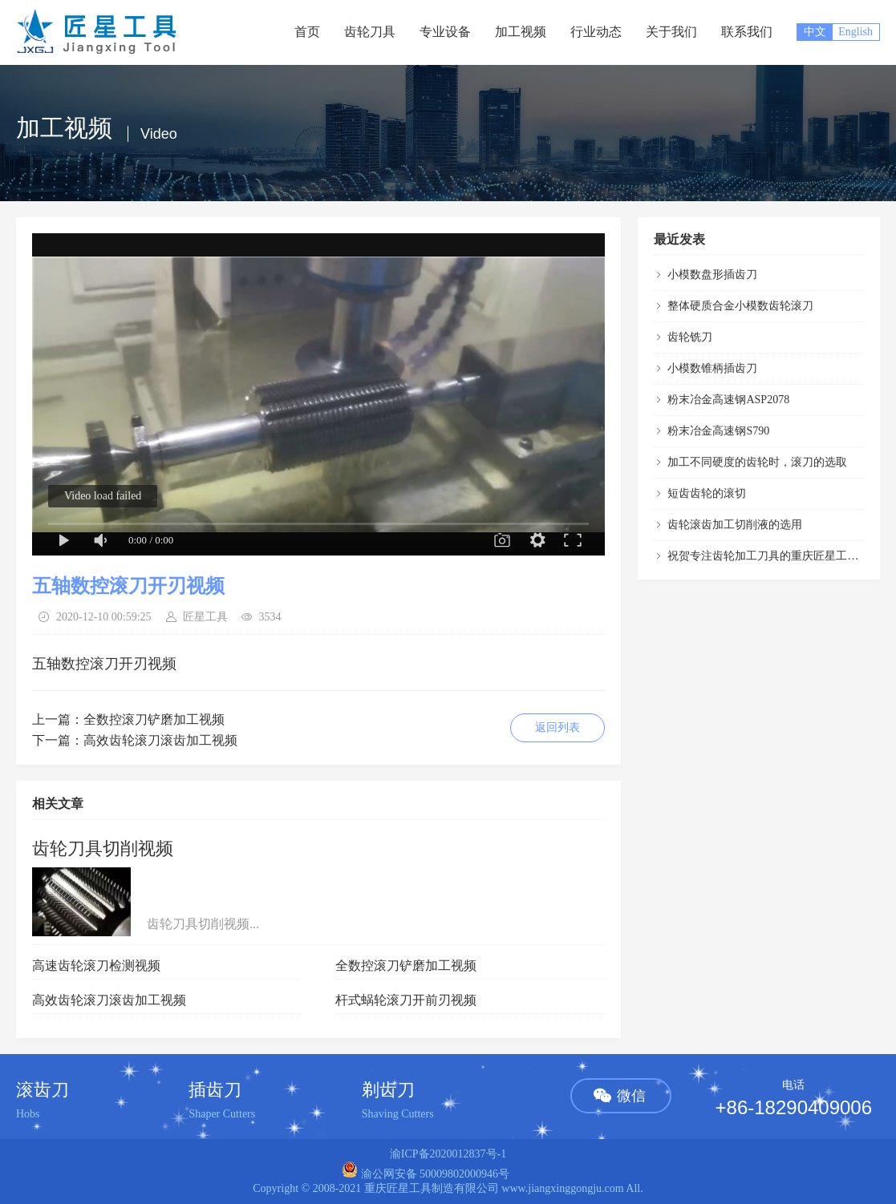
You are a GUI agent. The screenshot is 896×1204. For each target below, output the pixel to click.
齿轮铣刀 (689, 337)
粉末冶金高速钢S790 (718, 431)
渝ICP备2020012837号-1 (448, 1154)
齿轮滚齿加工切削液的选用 (734, 525)
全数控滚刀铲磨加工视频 (154, 719)
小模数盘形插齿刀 (712, 275)
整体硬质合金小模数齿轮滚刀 (740, 306)
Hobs (28, 1114)
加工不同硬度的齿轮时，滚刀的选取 (757, 462)
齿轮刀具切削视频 (102, 848)
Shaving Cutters (398, 1114)
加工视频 (520, 31)
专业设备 (445, 31)
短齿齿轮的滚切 (706, 493)
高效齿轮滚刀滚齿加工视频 (160, 740)
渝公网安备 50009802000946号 (425, 1174)
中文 (815, 32)
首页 (307, 31)
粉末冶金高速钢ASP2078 (728, 400)
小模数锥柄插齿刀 (712, 368)
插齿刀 (215, 1090)
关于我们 (671, 31)
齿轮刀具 (369, 31)
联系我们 (746, 31)
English (855, 32)
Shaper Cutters (222, 1114)
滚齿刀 (42, 1090)
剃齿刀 (388, 1090)
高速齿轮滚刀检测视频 (96, 965)
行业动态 (596, 31)
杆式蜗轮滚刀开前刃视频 (405, 1000)
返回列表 (557, 727)
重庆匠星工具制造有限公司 (431, 1188)
